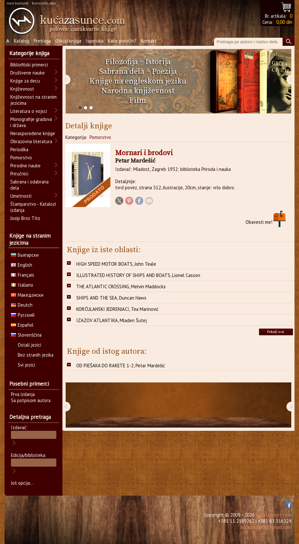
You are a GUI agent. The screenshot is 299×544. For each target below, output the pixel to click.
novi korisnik (18, 3)
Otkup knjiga (68, 41)
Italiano (22, 285)
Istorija (158, 62)
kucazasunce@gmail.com (265, 527)
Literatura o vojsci (28, 111)
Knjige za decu (25, 81)
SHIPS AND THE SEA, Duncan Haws (111, 298)
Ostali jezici (29, 345)
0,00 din (284, 22)
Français (22, 275)
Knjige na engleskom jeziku (137, 81)
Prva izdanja (23, 394)
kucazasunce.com (273, 515)
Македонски (27, 295)
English (21, 265)
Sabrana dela (121, 71)
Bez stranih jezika (35, 355)
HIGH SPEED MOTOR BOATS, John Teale (116, 264)
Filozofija (121, 62)
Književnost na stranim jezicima (33, 100)
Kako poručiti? (122, 41)
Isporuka (94, 41)
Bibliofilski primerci (29, 65)
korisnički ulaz (44, 3)
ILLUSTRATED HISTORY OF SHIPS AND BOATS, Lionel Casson (138, 275)
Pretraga (42, 41)
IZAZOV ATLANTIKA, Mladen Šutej (111, 320)
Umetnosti (21, 196)
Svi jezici (26, 365)
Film (137, 100)
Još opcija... (22, 483)
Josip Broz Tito (25, 218)
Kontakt (149, 41)
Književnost (22, 89)
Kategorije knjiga (29, 53)
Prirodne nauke (25, 166)
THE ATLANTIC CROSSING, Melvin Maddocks (121, 286)
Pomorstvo (100, 137)
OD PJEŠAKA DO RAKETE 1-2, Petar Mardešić (120, 365)
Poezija (164, 71)
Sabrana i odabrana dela (29, 185)
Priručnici (19, 174)
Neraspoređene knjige (32, 133)
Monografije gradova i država (31, 122)
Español (22, 325)
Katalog (21, 41)
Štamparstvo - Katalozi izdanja (33, 207)
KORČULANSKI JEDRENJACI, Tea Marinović (117, 309)
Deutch (22, 305)
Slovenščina (26, 335)
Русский (22, 315)
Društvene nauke (27, 73)
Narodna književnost (137, 91)
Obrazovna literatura (31, 141)
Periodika (19, 149)
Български (25, 255)
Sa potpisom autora (31, 400)
